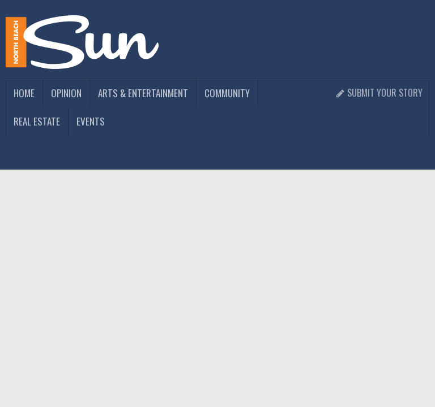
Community (227, 93)
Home (24, 93)
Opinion (66, 93)
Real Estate (37, 121)
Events (90, 121)
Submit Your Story (379, 92)
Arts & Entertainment (143, 93)
